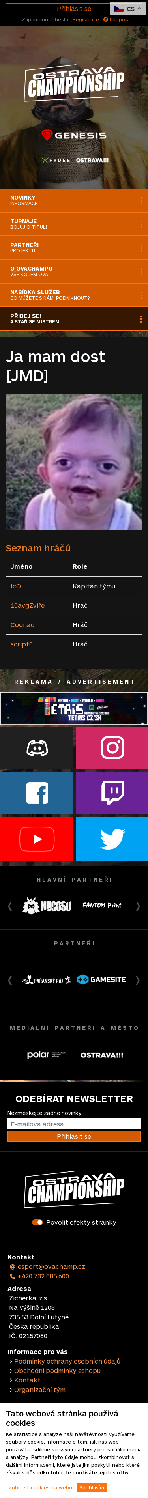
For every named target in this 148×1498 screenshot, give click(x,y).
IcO (16, 586)
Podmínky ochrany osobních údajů (67, 1361)
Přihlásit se (74, 8)
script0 (22, 644)
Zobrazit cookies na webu (40, 1487)
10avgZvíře (28, 605)
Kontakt (27, 1380)
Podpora (116, 19)
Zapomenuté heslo (45, 19)
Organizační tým (40, 1389)
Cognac (22, 624)
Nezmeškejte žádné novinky (44, 1112)
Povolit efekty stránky (81, 1222)
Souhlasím (91, 1487)
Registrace (86, 19)
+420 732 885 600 (39, 1275)
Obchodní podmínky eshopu (57, 1370)
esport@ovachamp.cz (47, 1266)
